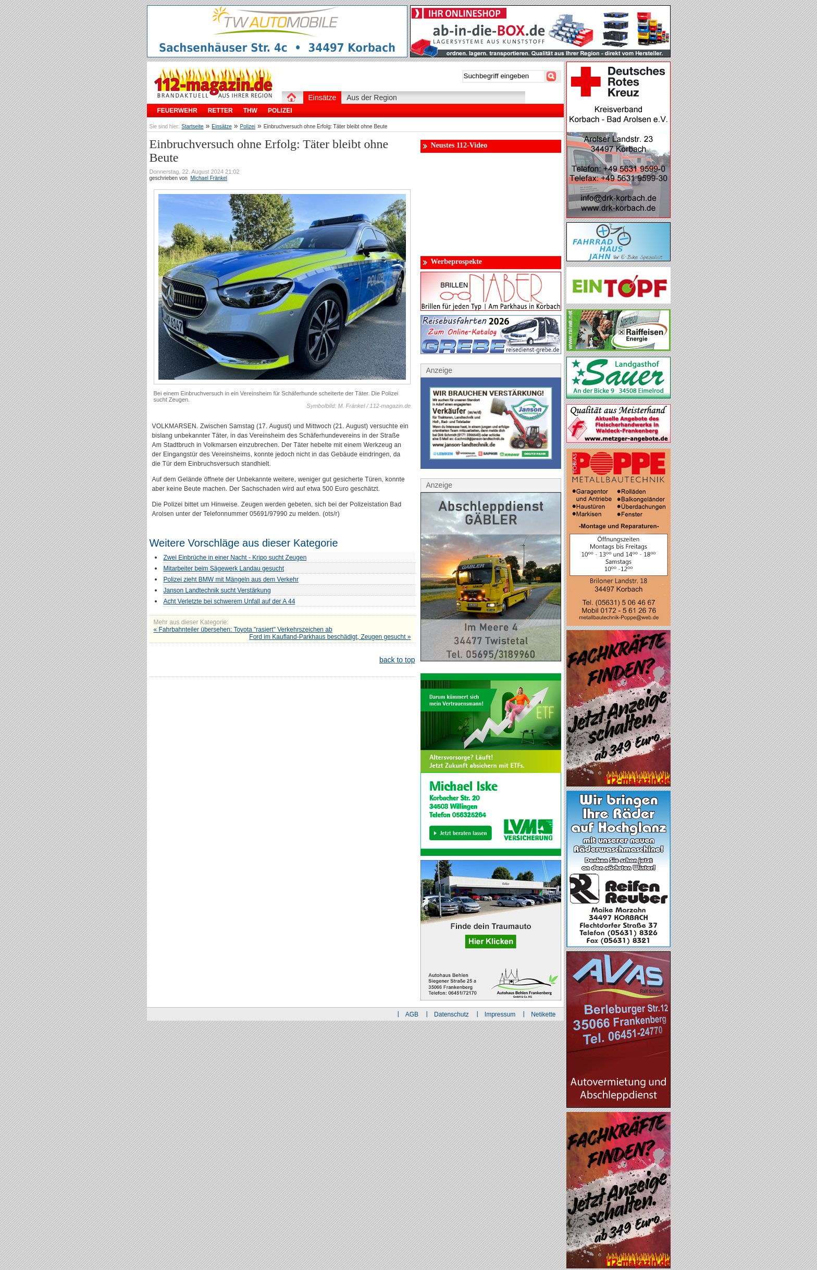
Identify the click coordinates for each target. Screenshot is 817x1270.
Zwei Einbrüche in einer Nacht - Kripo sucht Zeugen (235, 557)
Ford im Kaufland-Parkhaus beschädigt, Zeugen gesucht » (330, 636)
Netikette (543, 1014)
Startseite (192, 126)
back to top (397, 660)
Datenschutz (451, 1014)
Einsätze (221, 126)
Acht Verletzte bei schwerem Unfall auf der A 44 (229, 601)
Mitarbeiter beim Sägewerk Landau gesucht (224, 568)
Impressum (500, 1014)
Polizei (247, 126)
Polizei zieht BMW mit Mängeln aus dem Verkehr (231, 579)
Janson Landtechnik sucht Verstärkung (217, 590)
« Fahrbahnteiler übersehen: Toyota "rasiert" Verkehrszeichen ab (243, 629)
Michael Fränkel (208, 178)
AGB (411, 1014)
